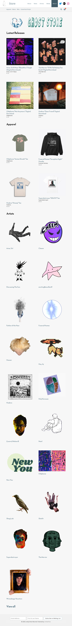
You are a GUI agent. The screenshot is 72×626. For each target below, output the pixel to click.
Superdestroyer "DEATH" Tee (49, 198)
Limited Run (47, 621)
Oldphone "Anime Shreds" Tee (17, 159)
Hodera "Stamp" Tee (13, 203)
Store (12, 3)
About (29, 3)
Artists (42, 3)
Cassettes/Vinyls (26, 9)
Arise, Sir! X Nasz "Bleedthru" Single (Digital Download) (19, 68)
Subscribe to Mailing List (53, 618)
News (35, 3)
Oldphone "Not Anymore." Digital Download (18, 112)
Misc (18, 9)
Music (14, 9)
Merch (55, 3)
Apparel (8, 9)
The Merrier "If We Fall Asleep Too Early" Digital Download (51, 68)
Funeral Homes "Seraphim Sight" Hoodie (50, 160)
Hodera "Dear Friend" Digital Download (49, 112)
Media (48, 3)
